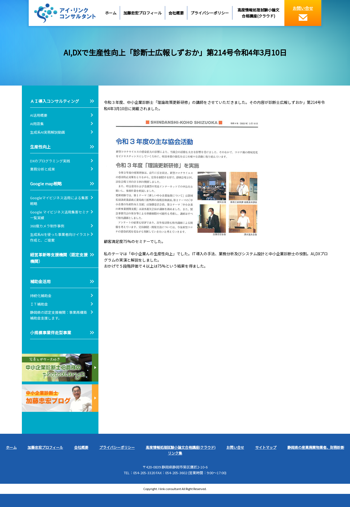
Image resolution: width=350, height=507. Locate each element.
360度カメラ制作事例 (47, 225)
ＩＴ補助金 (39, 304)
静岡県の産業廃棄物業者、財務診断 (315, 447)
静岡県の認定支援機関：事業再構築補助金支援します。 (58, 315)
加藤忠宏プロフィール (142, 13)
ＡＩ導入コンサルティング (54, 101)
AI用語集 (38, 123)
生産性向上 (40, 147)
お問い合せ (303, 13)
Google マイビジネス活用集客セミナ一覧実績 (59, 214)
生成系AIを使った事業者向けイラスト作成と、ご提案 (60, 237)
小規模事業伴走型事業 (50, 332)
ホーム (110, 13)
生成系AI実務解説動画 (47, 132)
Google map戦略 (46, 183)
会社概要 (176, 13)
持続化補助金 (40, 295)
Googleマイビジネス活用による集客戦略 (59, 200)
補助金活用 (40, 281)
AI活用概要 (38, 115)
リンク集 (175, 453)
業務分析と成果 (42, 169)
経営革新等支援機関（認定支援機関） (59, 258)
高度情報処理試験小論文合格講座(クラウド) (258, 13)
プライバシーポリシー (210, 13)
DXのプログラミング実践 (50, 160)
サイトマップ (265, 447)
